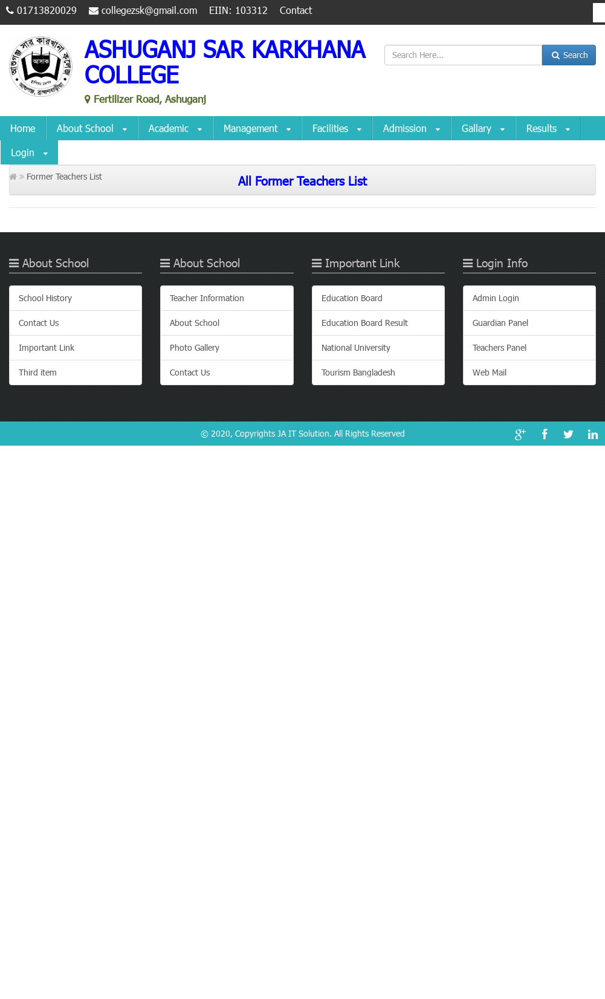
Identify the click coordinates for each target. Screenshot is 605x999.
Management (257, 128)
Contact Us (39, 322)
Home (22, 128)
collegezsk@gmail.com (143, 10)
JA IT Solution (303, 433)
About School (92, 128)
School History (45, 298)
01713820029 (41, 10)
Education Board (352, 298)
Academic (175, 128)
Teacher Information (207, 298)
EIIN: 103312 (238, 10)
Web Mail (489, 372)
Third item (38, 372)
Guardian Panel (500, 322)
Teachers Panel (499, 347)
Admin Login (496, 298)
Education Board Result (365, 322)
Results (548, 128)
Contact (296, 10)
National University (356, 347)
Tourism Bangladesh (358, 372)
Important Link (46, 347)
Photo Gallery (194, 347)
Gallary (483, 128)
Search (569, 54)
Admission (411, 128)
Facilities (336, 128)
